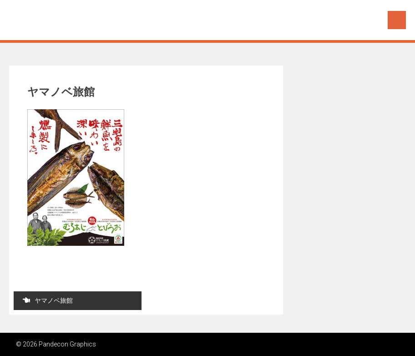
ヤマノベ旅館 (48, 300)
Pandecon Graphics (67, 19)
